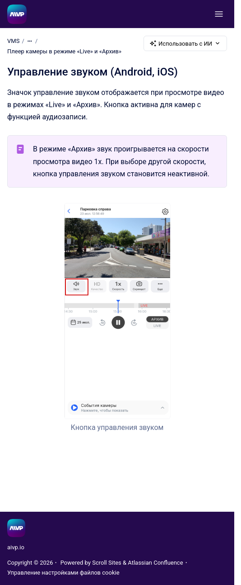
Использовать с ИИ (185, 43)
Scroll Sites (106, 562)
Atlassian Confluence (155, 562)
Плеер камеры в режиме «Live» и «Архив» (64, 51)
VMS (13, 41)
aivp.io (15, 547)
